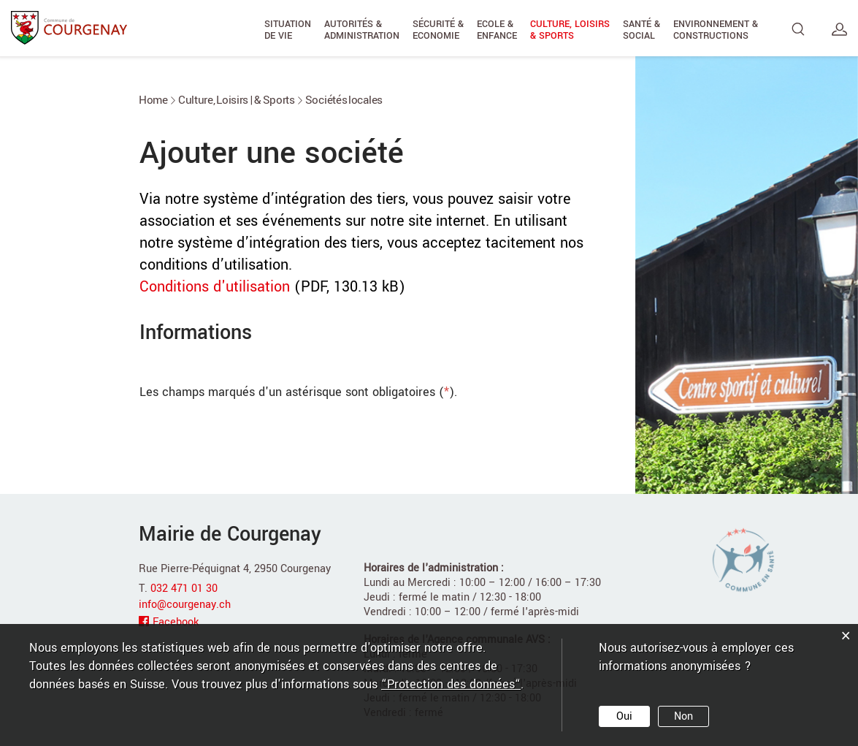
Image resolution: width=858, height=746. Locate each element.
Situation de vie (287, 30)
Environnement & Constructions (715, 30)
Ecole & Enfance (497, 30)
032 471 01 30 (184, 588)
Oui (624, 716)
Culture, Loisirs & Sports (570, 30)
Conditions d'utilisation (214, 286)
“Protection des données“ (451, 684)
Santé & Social (641, 30)
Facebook (176, 622)
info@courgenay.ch (185, 604)
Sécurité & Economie (438, 30)
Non (683, 716)
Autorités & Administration (361, 30)
